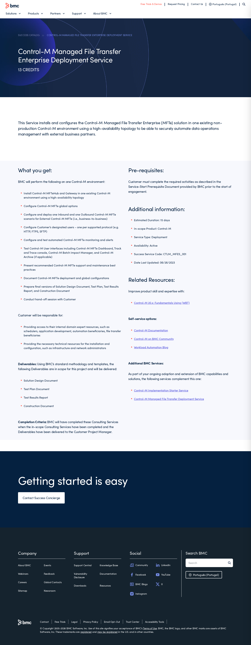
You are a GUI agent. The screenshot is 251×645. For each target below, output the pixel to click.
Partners (55, 13)
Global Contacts (53, 582)
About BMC (100, 13)
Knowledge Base (109, 565)
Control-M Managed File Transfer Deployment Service (169, 399)
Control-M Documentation (151, 330)
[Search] (244, 4)
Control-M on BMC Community (154, 339)
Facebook (138, 575)
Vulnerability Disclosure (80, 575)
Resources (105, 585)
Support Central (83, 565)
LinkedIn (163, 565)
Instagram (138, 594)
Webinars (23, 573)
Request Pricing (176, 4)
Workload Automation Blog (151, 347)
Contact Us (197, 4)
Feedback (49, 573)
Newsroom (50, 590)
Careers (22, 582)
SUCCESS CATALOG (29, 35)
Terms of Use (150, 628)
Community (139, 565)
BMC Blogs (138, 584)
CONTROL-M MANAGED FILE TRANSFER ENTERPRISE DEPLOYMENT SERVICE (89, 35)
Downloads (80, 585)
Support (77, 13)
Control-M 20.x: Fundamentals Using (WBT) (162, 303)
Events (47, 565)
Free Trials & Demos (151, 4)
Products (33, 13)
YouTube (163, 575)
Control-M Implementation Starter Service (161, 390)
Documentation (108, 573)
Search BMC (196, 553)
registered (86, 632)
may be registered (107, 632)
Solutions (11, 13)
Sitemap (22, 590)
